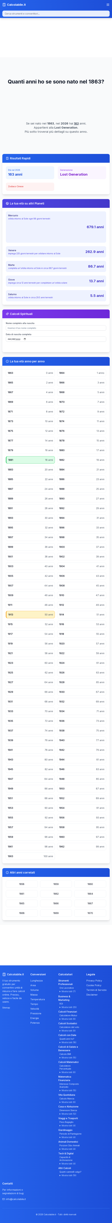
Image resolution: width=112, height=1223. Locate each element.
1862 (56, 893)
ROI (61, 1003)
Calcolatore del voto (69, 1027)
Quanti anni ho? (67, 1039)
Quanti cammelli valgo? (70, 1172)
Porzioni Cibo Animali (70, 1145)
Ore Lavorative (67, 988)
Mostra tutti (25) (69, 1007)
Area (33, 985)
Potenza (35, 1022)
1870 (90, 913)
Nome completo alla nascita (20, 323)
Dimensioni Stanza (68, 1110)
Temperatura (37, 999)
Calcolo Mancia (67, 1098)
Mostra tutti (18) (69, 1042)
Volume (34, 990)
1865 (21, 903)
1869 (56, 913)
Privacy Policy (94, 980)
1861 (21, 893)
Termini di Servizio (96, 990)
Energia (34, 1018)
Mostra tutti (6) (69, 1072)
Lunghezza (36, 980)
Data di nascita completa (18, 334)
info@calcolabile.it (14, 1199)
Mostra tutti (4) (69, 1125)
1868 (21, 913)
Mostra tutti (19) (69, 1175)
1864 (90, 893)
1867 (90, 903)
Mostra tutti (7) (69, 991)
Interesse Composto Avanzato (69, 1085)
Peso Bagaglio (67, 1122)
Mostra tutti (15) (69, 1057)
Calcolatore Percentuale (65, 1067)
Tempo (34, 1004)
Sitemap (6, 1007)
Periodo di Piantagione (71, 1133)
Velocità (34, 1008)
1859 (56, 884)
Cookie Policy (93, 985)
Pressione (35, 1013)
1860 (90, 884)
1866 (56, 903)
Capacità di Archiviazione (66, 1158)
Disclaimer (92, 994)
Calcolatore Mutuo (68, 1015)
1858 (21, 884)
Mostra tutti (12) (69, 1114)
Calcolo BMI (65, 1054)
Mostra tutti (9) (69, 1019)
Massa (33, 994)
